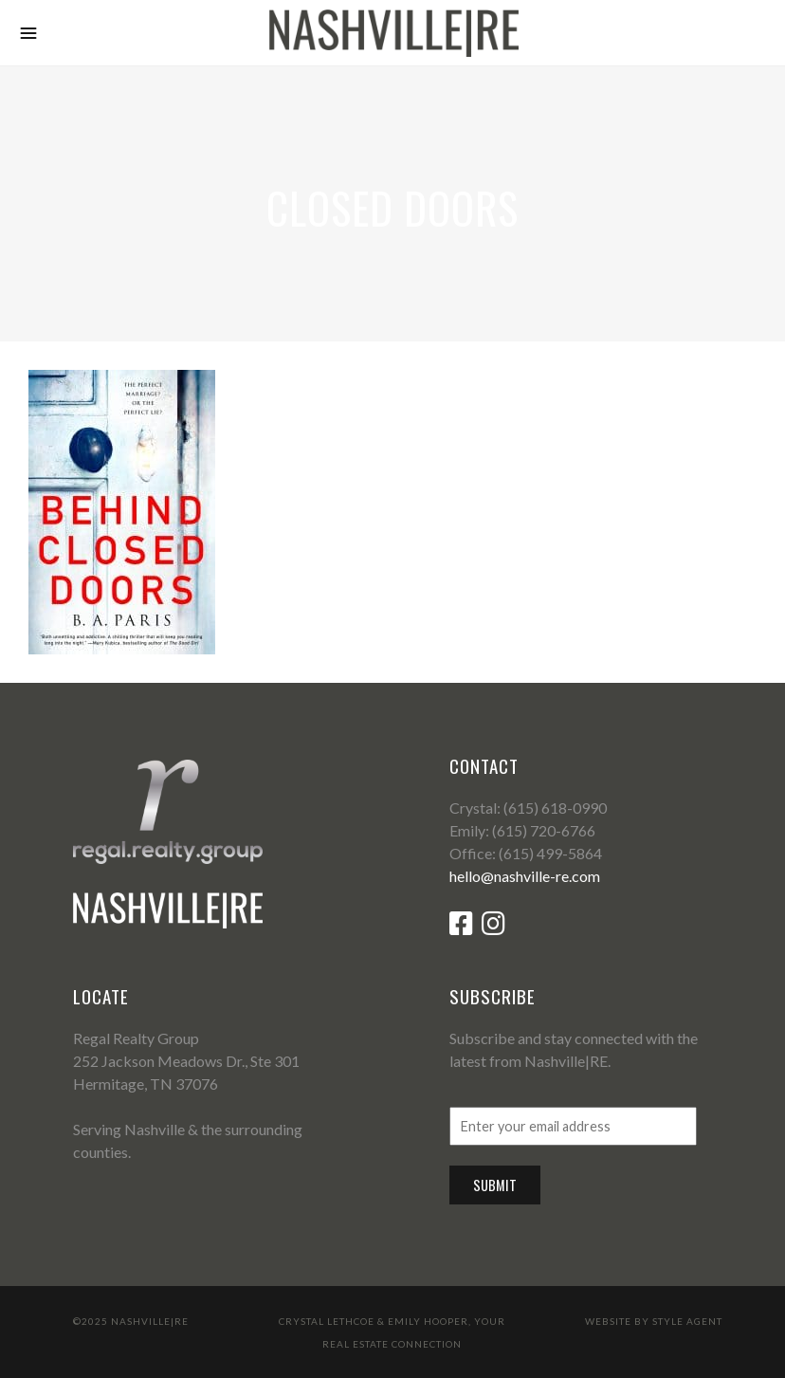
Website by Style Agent (653, 1321)
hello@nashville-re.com (524, 876)
